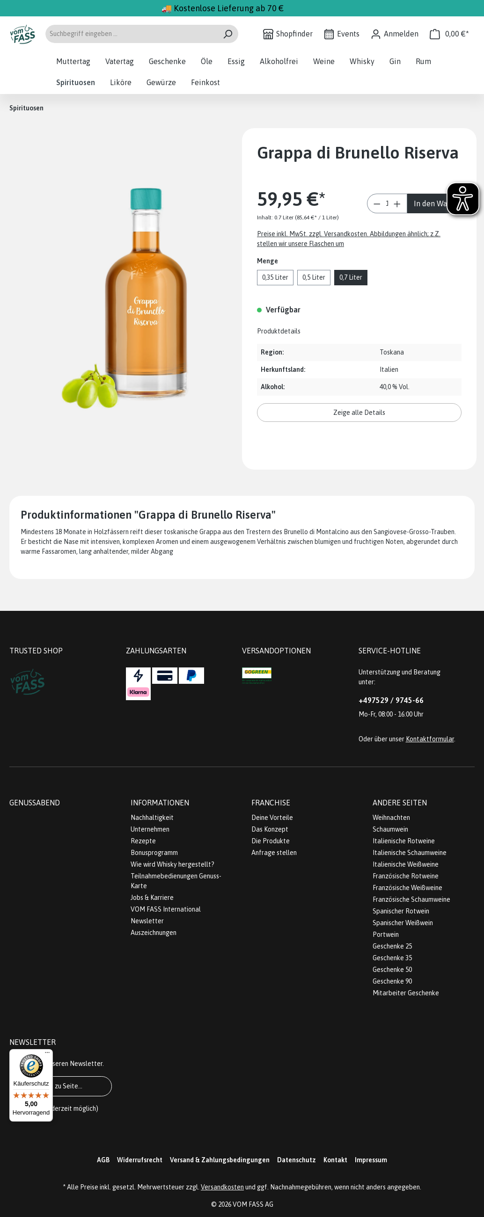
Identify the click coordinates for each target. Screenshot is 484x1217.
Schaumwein (390, 829)
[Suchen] (228, 33)
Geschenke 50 (392, 969)
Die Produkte (270, 841)
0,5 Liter (313, 277)
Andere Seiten (400, 802)
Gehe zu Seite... (60, 1086)
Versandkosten (222, 1187)
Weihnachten (391, 817)
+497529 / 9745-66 (391, 700)
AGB (103, 1160)
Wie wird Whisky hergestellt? (172, 864)
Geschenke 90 (392, 981)
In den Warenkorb (438, 203)
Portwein (386, 934)
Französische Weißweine (407, 887)
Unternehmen (150, 829)
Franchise (270, 802)
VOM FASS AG (253, 1204)
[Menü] (47, 1054)
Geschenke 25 (392, 946)
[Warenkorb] (449, 34)
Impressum (371, 1160)
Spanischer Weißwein (403, 923)
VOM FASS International (166, 909)
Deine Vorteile (272, 817)
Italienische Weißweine (406, 864)
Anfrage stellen (274, 852)
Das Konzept (269, 829)
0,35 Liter (275, 277)
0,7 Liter (350, 277)
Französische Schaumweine (411, 899)
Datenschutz (296, 1160)
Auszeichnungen (153, 932)
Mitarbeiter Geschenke (406, 993)
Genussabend (34, 802)
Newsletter (147, 921)
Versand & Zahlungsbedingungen (220, 1160)
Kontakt (335, 1160)
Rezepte (143, 841)
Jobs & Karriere (152, 897)
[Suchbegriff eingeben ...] (131, 33)
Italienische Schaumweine (410, 852)
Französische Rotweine (406, 876)
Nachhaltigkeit (152, 817)
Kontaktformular (430, 739)
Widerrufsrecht (139, 1160)
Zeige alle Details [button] (359, 412)
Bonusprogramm (154, 852)
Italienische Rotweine (404, 841)
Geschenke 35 (392, 958)
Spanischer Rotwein (401, 911)
